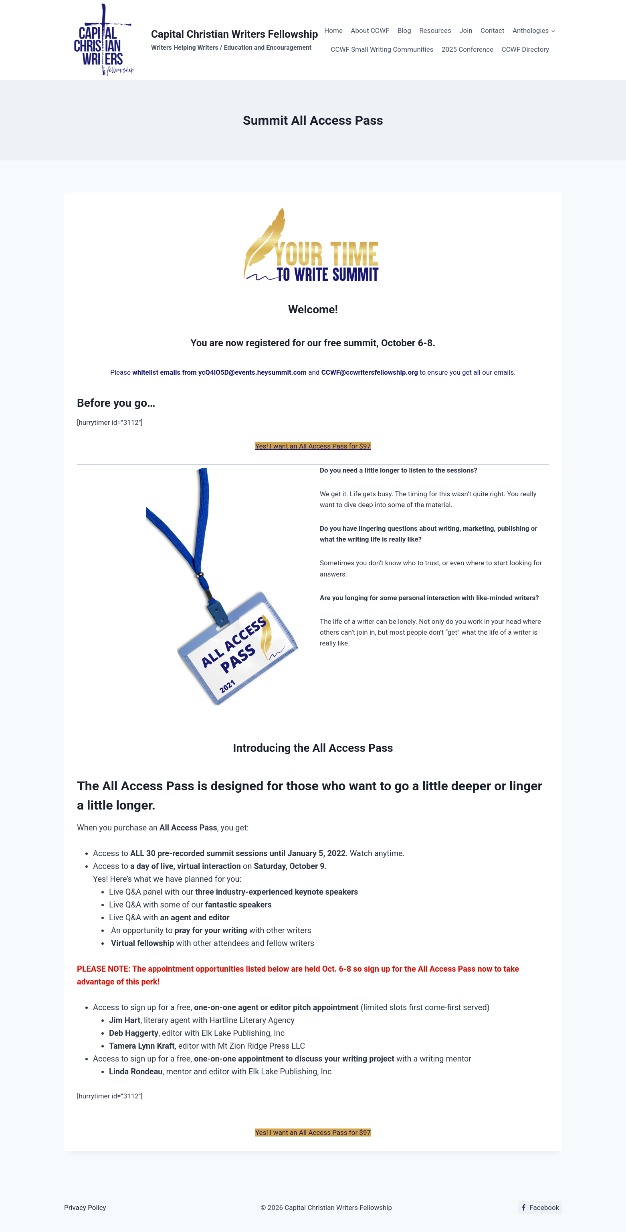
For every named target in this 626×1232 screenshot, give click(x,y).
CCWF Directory (525, 49)
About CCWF (370, 30)
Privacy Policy (85, 1208)
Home (333, 30)
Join (466, 30)
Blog (404, 30)
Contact (492, 30)
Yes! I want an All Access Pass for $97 (313, 446)
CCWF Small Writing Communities (382, 49)
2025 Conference (467, 49)
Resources (435, 30)
